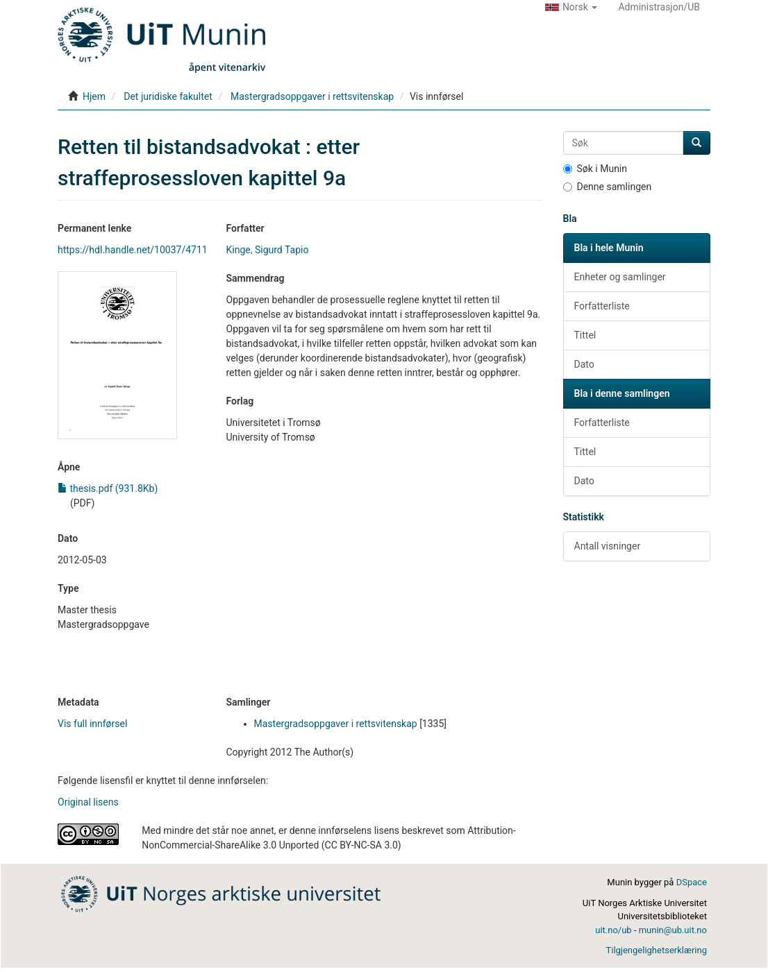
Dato (584, 364)
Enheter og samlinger (620, 276)
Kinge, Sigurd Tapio (267, 249)
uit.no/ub (613, 930)
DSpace (691, 882)
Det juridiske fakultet (168, 96)
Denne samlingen (607, 186)
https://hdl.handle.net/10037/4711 (133, 249)
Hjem (94, 96)
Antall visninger (607, 546)
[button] (571, 7)
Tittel (585, 335)
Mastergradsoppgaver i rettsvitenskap (312, 96)
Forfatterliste (602, 306)
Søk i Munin (595, 168)
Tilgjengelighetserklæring (656, 950)
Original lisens (88, 802)
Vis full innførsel (92, 723)
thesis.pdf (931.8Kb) (108, 488)
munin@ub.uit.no (673, 930)
